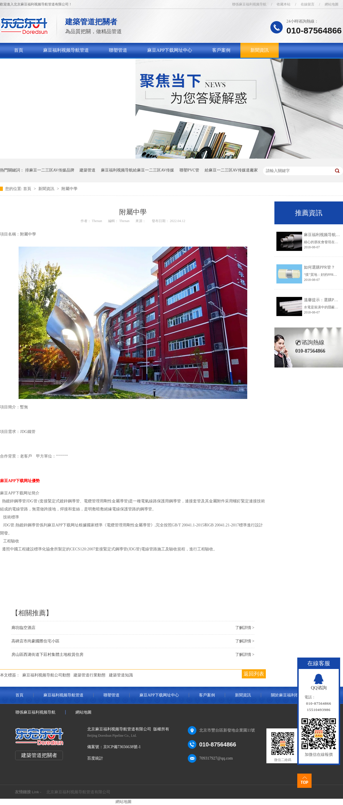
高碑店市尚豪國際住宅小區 (35, 641)
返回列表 (254, 674)
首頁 (18, 50)
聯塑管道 (118, 50)
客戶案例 (221, 50)
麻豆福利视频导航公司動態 (46, 675)
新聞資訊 (259, 50)
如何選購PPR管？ (319, 267)
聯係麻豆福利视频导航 (249, 4)
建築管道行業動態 (89, 675)
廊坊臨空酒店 (23, 628)
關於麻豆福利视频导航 (37, 65)
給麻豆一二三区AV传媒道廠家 (231, 170)
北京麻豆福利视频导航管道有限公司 (78, 792)
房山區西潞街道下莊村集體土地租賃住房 (47, 654)
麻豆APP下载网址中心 (169, 50)
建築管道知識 (121, 675)
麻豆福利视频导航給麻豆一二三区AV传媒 (137, 170)
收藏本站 (283, 4)
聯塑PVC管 (189, 170)
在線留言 (307, 4)
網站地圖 (331, 4)
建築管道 (87, 170)
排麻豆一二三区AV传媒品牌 (49, 170)
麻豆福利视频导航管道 (66, 50)
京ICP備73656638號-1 (122, 747)
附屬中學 (69, 189)
